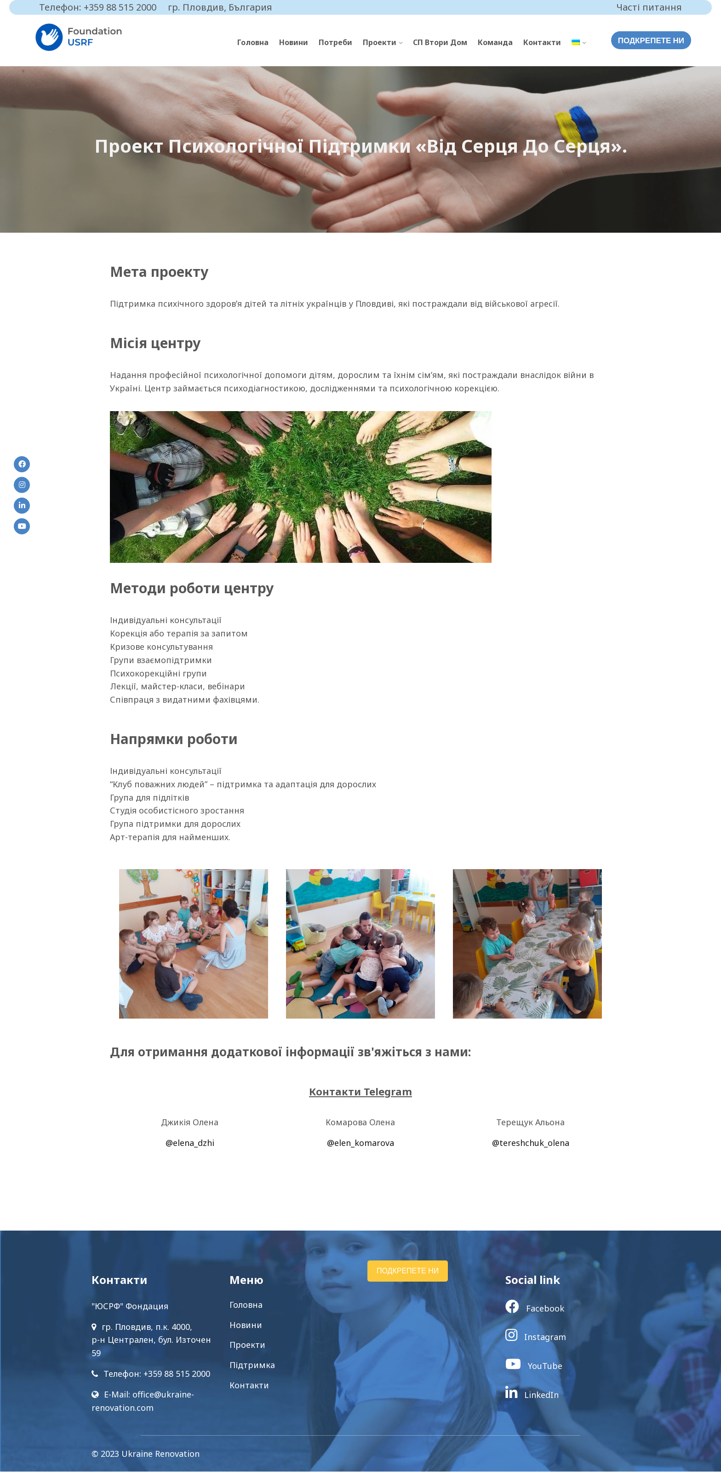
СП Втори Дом (440, 42)
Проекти (379, 42)
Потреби (335, 42)
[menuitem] (579, 43)
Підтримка (252, 1365)
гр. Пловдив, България (220, 7)
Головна (253, 42)
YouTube (533, 1366)
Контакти (542, 42)
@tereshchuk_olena (530, 1143)
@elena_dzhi (190, 1143)
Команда (495, 42)
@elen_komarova (360, 1143)
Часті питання (649, 7)
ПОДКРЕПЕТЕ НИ (651, 40)
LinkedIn (532, 1394)
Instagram (535, 1337)
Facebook (534, 1308)
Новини (293, 42)
